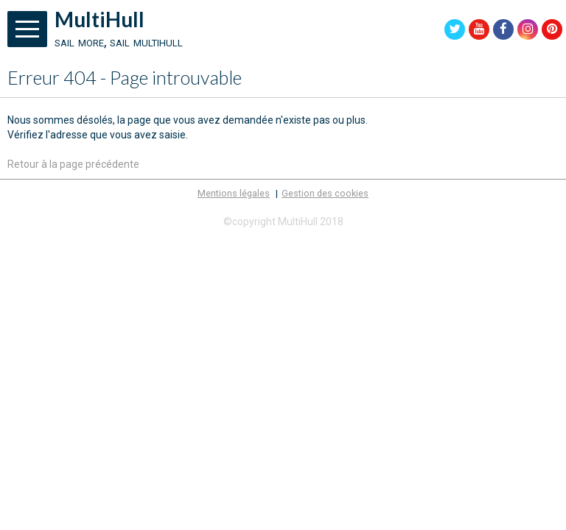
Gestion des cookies (325, 193)
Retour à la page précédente (73, 164)
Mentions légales (234, 193)
